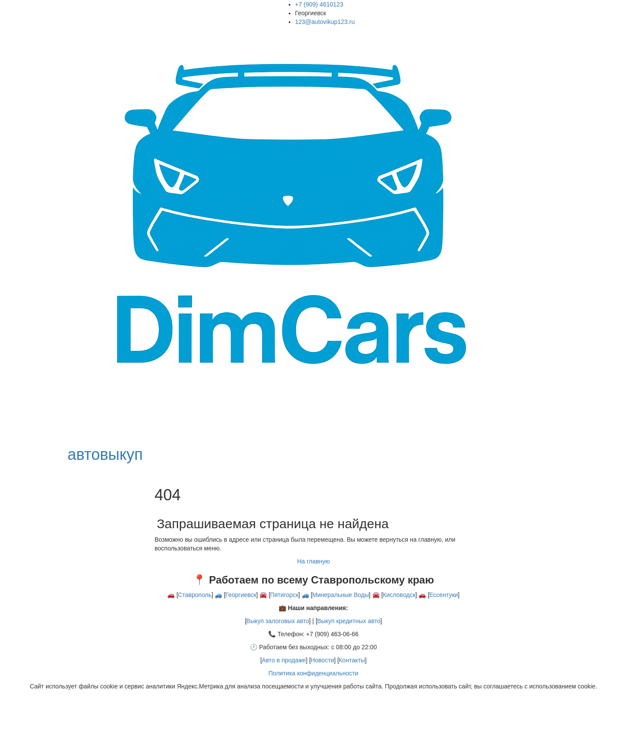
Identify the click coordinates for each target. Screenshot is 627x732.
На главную (313, 561)
